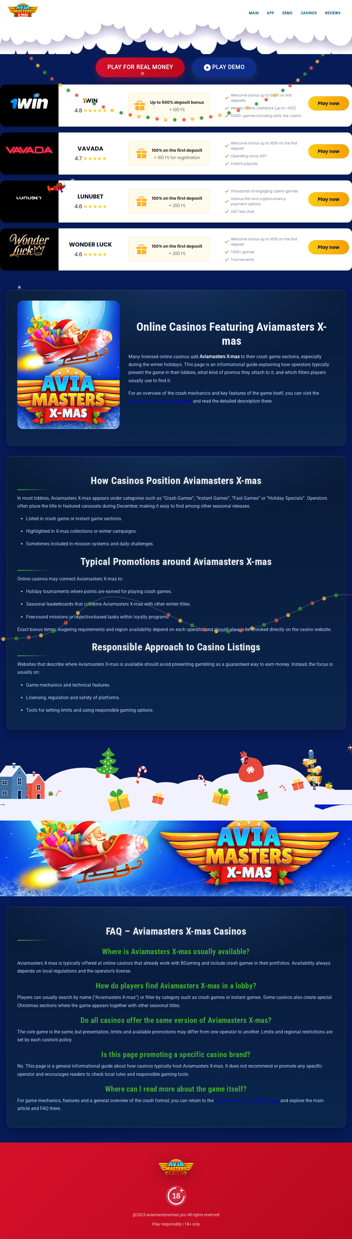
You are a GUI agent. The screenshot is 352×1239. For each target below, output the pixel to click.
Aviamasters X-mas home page (247, 1100)
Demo (287, 13)
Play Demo (224, 67)
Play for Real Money (140, 67)
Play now (328, 103)
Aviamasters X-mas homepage (160, 401)
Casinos (309, 13)
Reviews (333, 13)
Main (254, 13)
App (270, 13)
